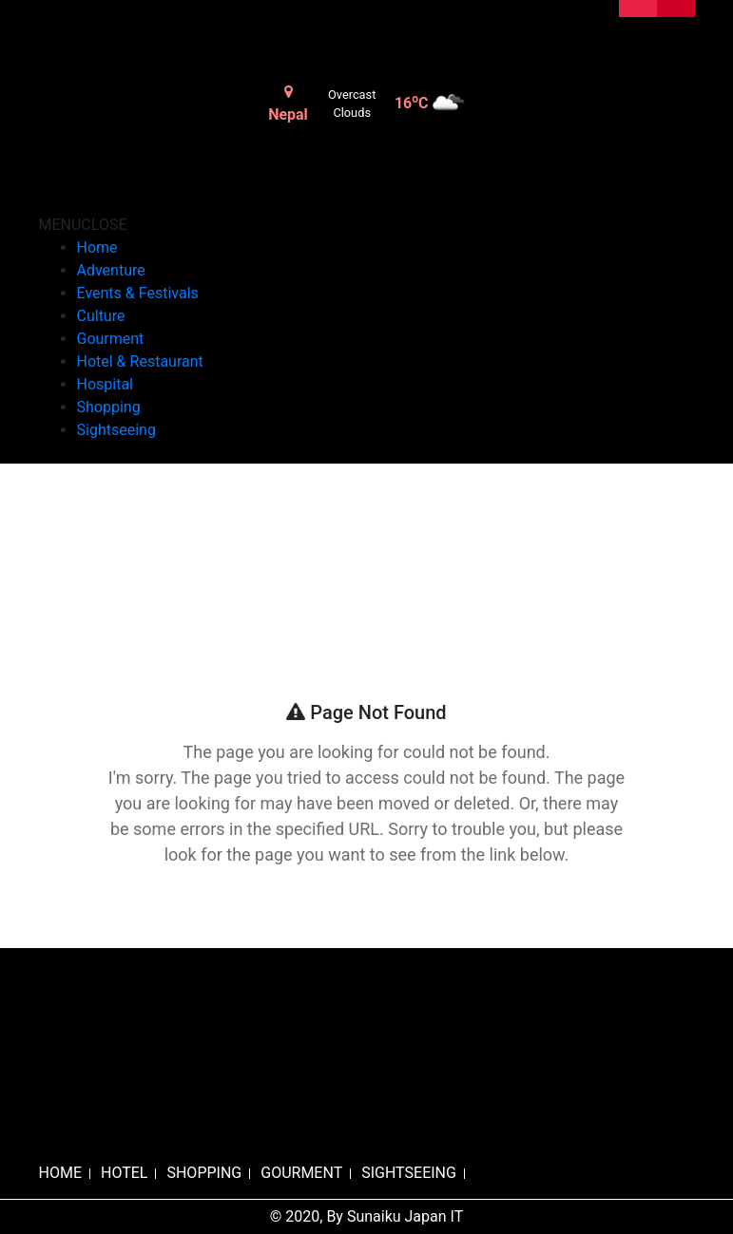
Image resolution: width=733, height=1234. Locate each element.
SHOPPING (203, 1173)
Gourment (111, 339)
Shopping (109, 407)
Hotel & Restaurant (140, 361)
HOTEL (124, 1173)
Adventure (111, 270)
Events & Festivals (138, 293)
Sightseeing (116, 430)
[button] (83, 225)
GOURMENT (301, 1173)
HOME (60, 1173)
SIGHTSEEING (408, 1173)
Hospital (105, 384)
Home (97, 247)
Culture (101, 316)
